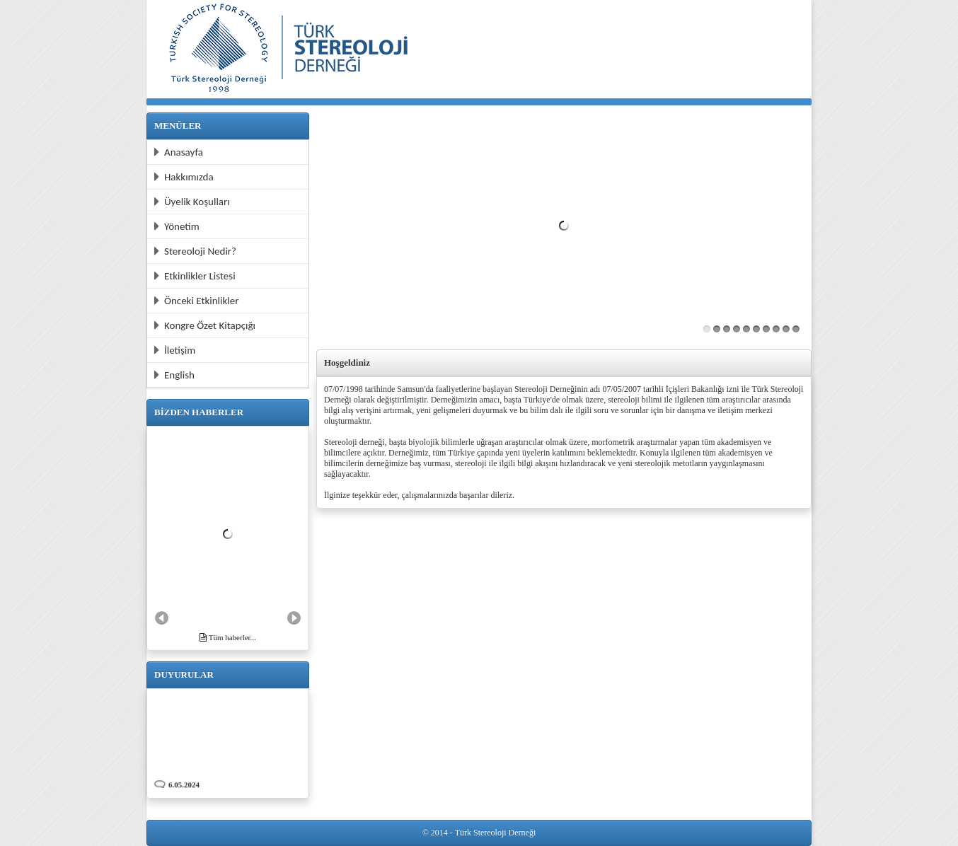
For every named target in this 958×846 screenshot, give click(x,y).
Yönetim (177, 226)
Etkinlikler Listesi (195, 276)
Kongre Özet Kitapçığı (204, 325)
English (174, 375)
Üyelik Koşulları (192, 201)
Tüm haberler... (228, 637)
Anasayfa (178, 152)
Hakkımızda (184, 176)
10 (796, 329)
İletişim (174, 350)
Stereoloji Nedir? (195, 251)
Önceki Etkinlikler (196, 300)
